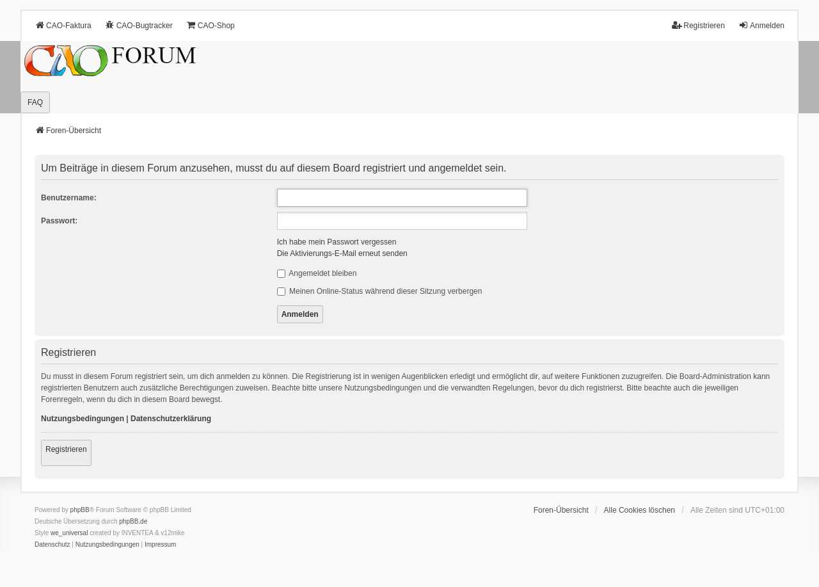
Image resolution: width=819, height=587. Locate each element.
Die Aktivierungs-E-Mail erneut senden (342, 253)
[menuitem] (52, 545)
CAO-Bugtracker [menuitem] (139, 25)
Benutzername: (69, 197)
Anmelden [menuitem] (761, 25)
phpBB (80, 509)
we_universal (69, 532)
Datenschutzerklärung (171, 418)
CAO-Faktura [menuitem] (63, 25)
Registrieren (66, 449)
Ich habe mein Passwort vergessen (337, 241)
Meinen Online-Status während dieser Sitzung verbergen (379, 291)
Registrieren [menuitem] (698, 25)
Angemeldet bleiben (317, 273)
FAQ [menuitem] (35, 102)
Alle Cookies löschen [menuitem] (639, 510)
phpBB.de (133, 521)
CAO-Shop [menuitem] (210, 25)
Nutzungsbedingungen (82, 418)
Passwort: (59, 220)
